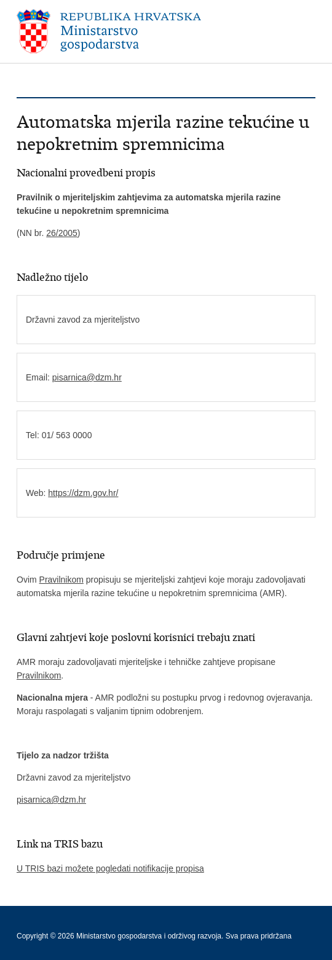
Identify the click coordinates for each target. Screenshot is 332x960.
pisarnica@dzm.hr (87, 377)
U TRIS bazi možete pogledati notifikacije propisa (110, 868)
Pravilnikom (61, 579)
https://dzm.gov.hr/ (83, 493)
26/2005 (61, 233)
